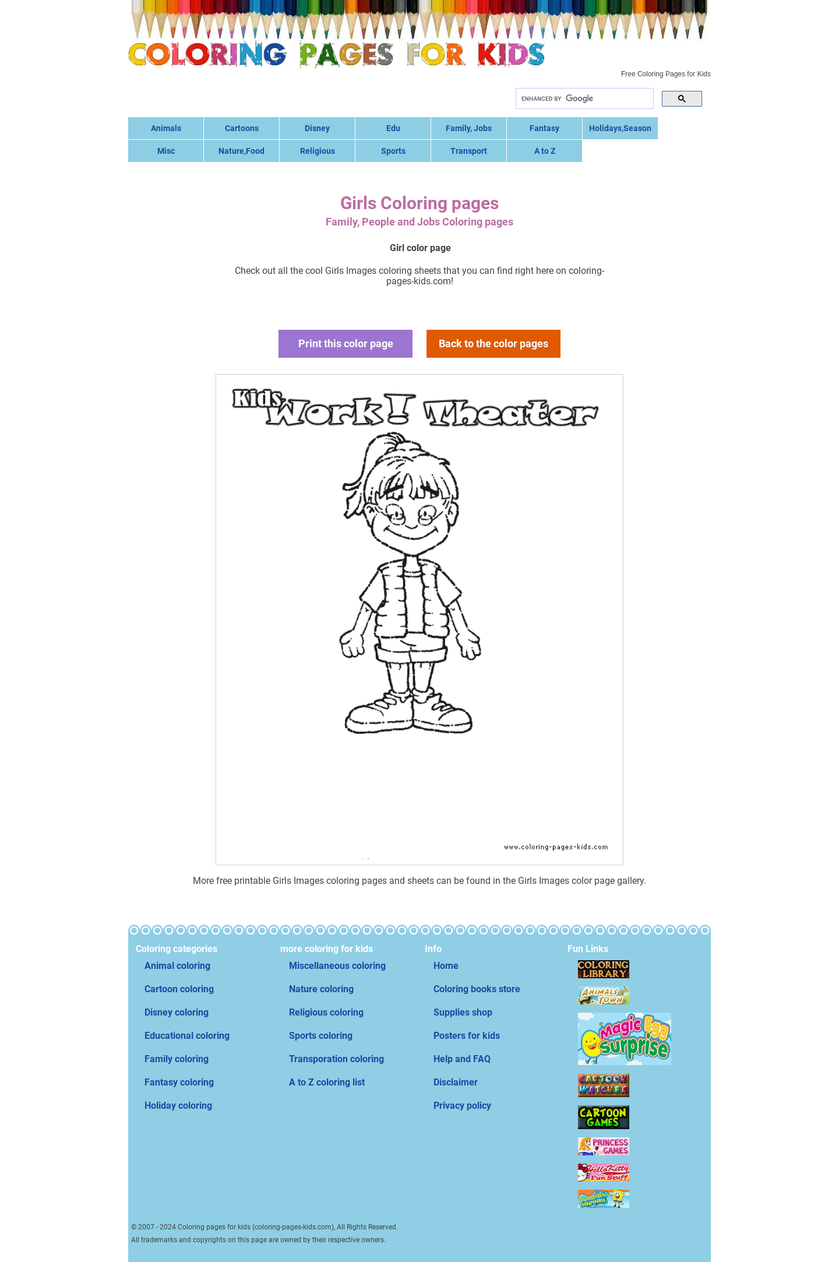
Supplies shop (462, 1012)
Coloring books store (476, 989)
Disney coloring (176, 1012)
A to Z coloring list (327, 1082)
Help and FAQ (462, 1058)
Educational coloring (187, 1035)
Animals (166, 128)
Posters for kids (466, 1035)
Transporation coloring (336, 1058)
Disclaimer (455, 1082)
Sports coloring (320, 1035)
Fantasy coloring (179, 1082)
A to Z (544, 151)
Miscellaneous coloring (337, 965)
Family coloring (176, 1058)
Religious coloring (326, 1012)
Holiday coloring (178, 1105)
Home (446, 965)
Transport (468, 151)
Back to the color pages (493, 343)
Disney (317, 128)
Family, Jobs (469, 128)
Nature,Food (241, 151)
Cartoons (242, 128)
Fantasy (544, 128)
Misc (166, 151)
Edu (393, 128)
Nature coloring (321, 989)
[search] (583, 98)
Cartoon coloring (179, 989)
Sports (393, 151)
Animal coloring (177, 965)
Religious (317, 151)
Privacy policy (462, 1105)
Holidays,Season (620, 128)
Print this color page (345, 343)
